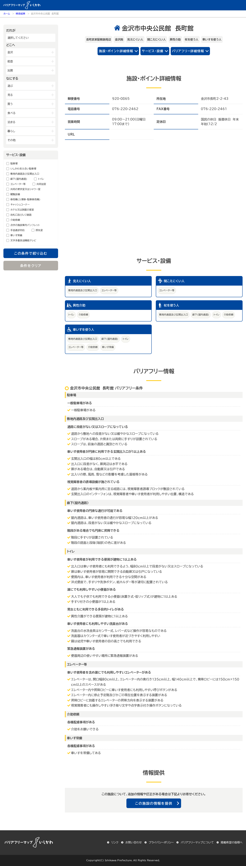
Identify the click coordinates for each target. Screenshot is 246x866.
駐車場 (14, 163)
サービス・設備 (152, 50)
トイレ (41, 179)
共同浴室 (41, 184)
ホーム (6, 13)
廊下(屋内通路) (18, 179)
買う (10, 104)
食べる (12, 113)
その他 (12, 140)
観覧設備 (15, 194)
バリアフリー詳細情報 (188, 50)
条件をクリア (31, 265)
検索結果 (20, 13)
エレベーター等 (18, 184)
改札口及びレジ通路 (20, 215)
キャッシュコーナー (20, 204)
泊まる (11, 122)
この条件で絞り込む (30, 253)
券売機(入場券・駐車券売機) (25, 199)
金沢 (10, 52)
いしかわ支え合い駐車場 (23, 168)
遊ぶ (10, 85)
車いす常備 (16, 235)
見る (10, 94)
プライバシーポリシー (161, 842)
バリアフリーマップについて (197, 842)
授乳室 (39, 230)
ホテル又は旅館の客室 (22, 210)
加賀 (10, 70)
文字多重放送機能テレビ (23, 240)
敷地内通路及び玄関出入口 (24, 174)
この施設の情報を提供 (153, 803)
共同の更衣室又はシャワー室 (25, 189)
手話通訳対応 (17, 230)
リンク (114, 842)
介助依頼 (15, 220)
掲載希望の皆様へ (232, 842)
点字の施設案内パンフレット (25, 225)
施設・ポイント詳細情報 (116, 50)
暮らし (11, 131)
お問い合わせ (133, 842)
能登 (10, 61)
